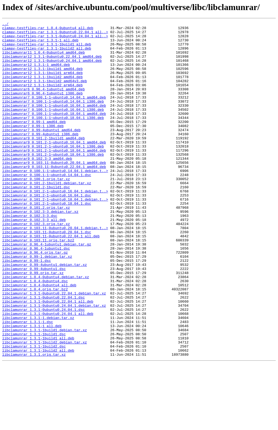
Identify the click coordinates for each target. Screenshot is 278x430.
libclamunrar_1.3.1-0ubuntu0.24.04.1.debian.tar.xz (54, 362)
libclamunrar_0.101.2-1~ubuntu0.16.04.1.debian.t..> (55, 225)
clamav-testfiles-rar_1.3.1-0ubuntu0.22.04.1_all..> (55, 34)
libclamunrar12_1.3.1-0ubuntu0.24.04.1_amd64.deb (52, 68)
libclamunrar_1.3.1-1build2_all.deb (38, 416)
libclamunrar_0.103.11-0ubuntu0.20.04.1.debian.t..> (55, 269)
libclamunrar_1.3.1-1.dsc (27, 382)
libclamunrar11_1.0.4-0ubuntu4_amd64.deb (43, 58)
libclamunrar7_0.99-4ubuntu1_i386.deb (40, 156)
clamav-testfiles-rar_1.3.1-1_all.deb (40, 44)
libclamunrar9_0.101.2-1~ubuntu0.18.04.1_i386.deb (53, 181)
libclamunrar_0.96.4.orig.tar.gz (35, 298)
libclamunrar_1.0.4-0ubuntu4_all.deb (39, 338)
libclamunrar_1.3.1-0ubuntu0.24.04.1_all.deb (47, 372)
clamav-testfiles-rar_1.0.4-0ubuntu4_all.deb (47, 29)
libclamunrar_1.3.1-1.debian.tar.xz (38, 377)
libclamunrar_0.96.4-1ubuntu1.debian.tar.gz (46, 289)
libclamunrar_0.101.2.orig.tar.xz (36, 244)
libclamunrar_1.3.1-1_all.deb (31, 387)
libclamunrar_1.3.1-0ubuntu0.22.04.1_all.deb (47, 357)
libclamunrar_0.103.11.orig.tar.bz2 (38, 284)
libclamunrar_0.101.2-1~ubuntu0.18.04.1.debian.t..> (55, 235)
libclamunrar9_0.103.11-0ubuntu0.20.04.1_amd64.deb (54, 191)
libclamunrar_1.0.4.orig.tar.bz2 (35, 342)
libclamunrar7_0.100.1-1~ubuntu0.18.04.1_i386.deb (53, 137)
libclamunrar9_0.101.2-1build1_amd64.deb (43, 161)
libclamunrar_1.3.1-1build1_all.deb (38, 401)
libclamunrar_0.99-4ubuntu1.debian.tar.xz (44, 313)
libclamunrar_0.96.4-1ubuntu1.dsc (36, 293)
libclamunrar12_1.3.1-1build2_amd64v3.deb (44, 93)
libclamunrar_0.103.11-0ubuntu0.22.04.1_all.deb (51, 279)
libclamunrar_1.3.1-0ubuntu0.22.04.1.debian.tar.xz (54, 347)
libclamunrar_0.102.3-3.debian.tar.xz (40, 249)
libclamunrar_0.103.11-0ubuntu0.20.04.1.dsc (46, 274)
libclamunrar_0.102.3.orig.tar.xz (36, 264)
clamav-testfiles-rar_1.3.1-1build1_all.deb (46, 49)
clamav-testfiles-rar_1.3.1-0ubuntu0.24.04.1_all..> (55, 39)
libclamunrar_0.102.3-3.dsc (29, 254)
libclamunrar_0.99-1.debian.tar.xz (37, 303)
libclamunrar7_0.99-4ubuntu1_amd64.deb (41, 151)
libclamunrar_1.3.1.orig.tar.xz (34, 421)
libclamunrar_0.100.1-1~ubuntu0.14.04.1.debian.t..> (55, 200)
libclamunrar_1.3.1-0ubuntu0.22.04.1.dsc (43, 352)
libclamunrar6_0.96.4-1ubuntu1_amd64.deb (43, 102)
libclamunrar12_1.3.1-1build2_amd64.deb (42, 88)
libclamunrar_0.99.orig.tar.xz (33, 323)
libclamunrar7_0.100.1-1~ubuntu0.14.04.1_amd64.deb (54, 112)
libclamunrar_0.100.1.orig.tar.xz (36, 210)
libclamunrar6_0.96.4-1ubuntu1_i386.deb (42, 107)
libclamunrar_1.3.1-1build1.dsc (34, 396)
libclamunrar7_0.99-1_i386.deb (33, 147)
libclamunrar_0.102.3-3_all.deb (34, 259)
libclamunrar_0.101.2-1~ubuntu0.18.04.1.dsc (46, 240)
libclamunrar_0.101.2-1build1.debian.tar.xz (46, 215)
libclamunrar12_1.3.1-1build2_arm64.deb (42, 98)
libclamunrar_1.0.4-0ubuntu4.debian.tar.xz (45, 328)
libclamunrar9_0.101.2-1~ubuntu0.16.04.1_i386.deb (53, 171)
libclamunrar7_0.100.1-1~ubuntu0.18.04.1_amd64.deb (54, 132)
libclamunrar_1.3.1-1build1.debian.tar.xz (44, 391)
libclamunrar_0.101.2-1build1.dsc (36, 220)
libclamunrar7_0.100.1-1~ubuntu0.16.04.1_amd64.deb (54, 122)
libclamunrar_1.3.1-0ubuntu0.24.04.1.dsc (43, 367)
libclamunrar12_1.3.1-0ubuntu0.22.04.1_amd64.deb (52, 63)
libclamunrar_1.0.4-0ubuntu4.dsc (35, 333)
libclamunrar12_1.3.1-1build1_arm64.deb (42, 83)
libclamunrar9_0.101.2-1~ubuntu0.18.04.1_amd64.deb (54, 176)
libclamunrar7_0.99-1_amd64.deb (34, 142)
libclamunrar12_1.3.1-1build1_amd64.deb (42, 78)
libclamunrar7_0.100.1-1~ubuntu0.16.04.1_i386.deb (53, 127)
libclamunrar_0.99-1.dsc (26, 308)
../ (5, 24)
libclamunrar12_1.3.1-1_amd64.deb (36, 73)
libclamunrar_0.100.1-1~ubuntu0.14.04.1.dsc (46, 205)
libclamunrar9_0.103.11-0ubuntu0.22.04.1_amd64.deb (54, 196)
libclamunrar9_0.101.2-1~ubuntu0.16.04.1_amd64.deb (54, 166)
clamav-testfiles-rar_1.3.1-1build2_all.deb (46, 53)
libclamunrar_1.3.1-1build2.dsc (34, 411)
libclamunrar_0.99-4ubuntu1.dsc (34, 318)
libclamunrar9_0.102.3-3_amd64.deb (37, 186)
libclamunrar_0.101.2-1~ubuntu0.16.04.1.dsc (46, 230)
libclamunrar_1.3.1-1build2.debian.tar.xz (44, 406)
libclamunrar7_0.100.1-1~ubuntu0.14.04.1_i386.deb (53, 117)
